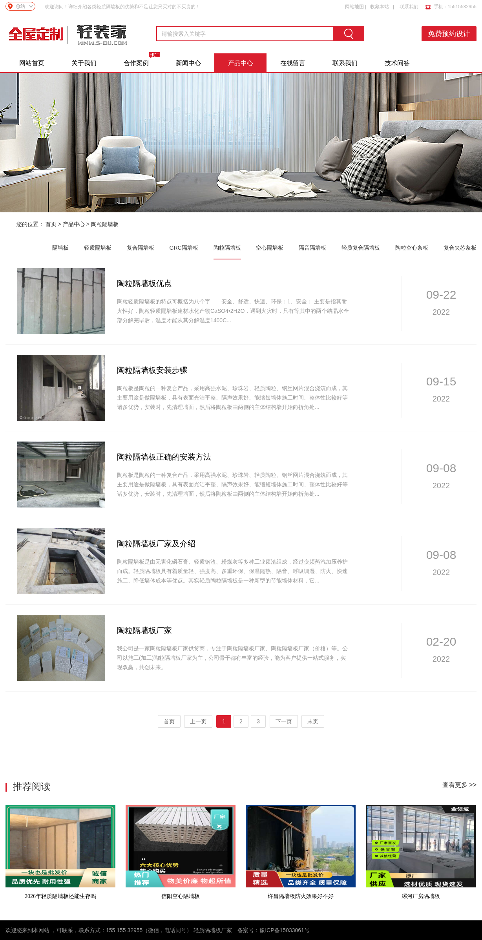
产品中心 (240, 63)
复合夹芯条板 (460, 248)
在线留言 (292, 63)
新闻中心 (188, 63)
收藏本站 (379, 6)
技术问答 (397, 63)
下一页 (284, 721)
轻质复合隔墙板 (360, 248)
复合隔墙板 (140, 248)
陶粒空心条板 (411, 248)
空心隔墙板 (269, 248)
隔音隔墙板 (312, 248)
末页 (312, 721)
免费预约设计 (449, 34)
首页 (51, 224)
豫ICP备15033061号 (284, 930)
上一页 (198, 721)
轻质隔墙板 (97, 248)
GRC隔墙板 (184, 248)
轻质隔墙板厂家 (213, 930)
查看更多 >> (459, 784)
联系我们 (409, 6)
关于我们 (84, 63)
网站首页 (31, 63)
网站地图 (354, 6)
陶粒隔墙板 (105, 224)
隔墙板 (60, 248)
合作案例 (136, 63)
